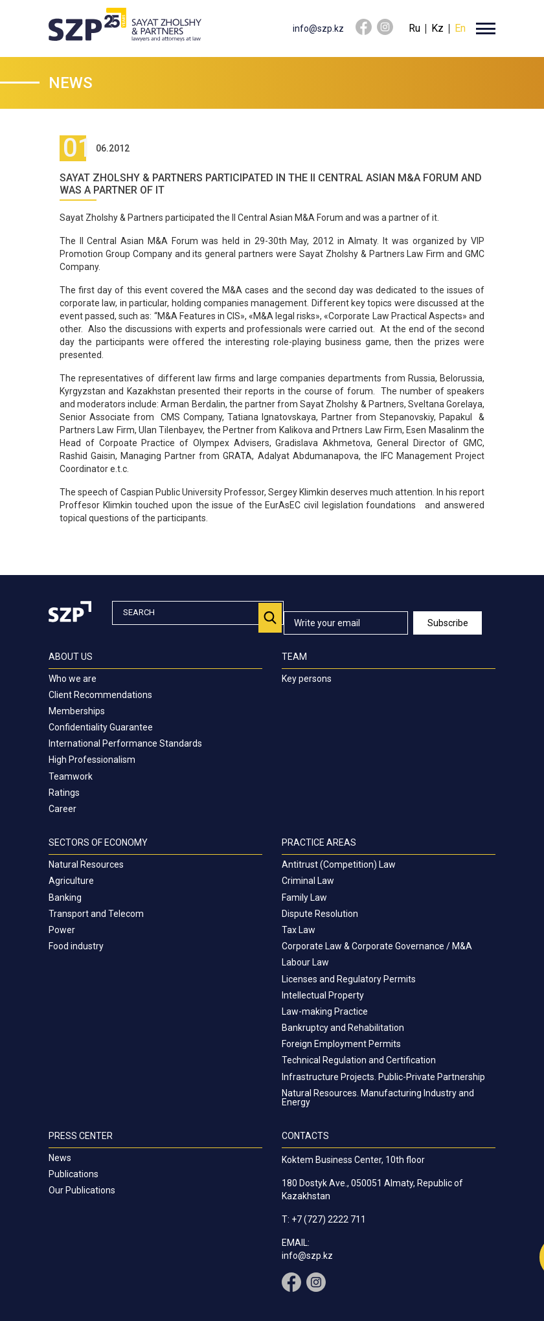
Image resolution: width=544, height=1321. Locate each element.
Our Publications (82, 1190)
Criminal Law (308, 880)
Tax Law (298, 929)
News (60, 1157)
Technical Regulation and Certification (359, 1060)
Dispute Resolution (320, 913)
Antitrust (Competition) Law (339, 864)
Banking (65, 897)
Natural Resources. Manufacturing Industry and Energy (378, 1098)
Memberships (77, 711)
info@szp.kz (318, 28)
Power (62, 929)
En (460, 28)
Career (62, 808)
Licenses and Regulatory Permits (349, 979)
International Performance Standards (125, 743)
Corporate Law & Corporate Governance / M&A (377, 946)
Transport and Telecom (96, 913)
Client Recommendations (100, 694)
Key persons (307, 678)
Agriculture (71, 880)
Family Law (304, 897)
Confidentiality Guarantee (101, 727)
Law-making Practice (325, 1011)
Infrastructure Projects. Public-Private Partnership (383, 1076)
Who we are (72, 678)
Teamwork (71, 776)
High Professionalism (92, 759)
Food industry (76, 946)
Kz (437, 28)
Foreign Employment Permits (341, 1043)
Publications (73, 1174)
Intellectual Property (323, 995)
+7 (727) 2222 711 (328, 1219)
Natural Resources (86, 864)
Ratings (64, 792)
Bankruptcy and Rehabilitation (343, 1027)
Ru (414, 28)
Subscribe (447, 623)
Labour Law (305, 962)
